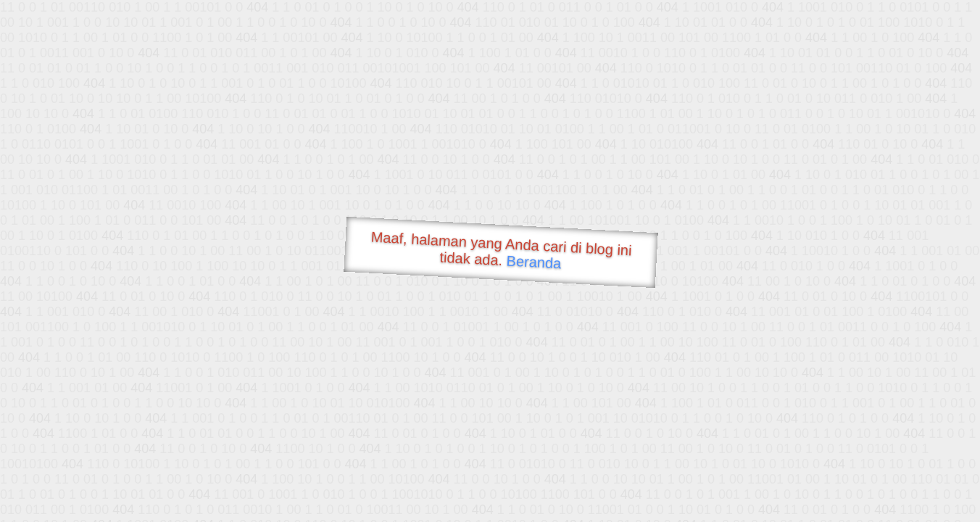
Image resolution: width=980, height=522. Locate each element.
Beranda (534, 261)
